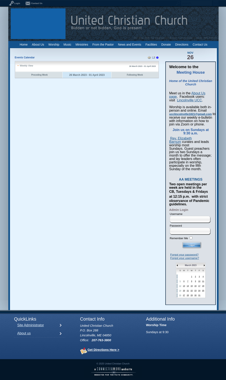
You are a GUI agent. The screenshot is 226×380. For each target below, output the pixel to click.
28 (188, 295)
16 (195, 286)
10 (199, 281)
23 (195, 290)
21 (188, 290)
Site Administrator (30, 325)
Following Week (135, 75)
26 (180, 295)
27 (184, 295)
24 (199, 290)
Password (176, 225)
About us (24, 333)
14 (188, 286)
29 (191, 295)
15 (191, 286)
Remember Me (179, 238)
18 (203, 286)
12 (180, 286)
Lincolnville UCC (189, 100)
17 (199, 286)
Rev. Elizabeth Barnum (180, 140)
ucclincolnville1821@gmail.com (190, 114)
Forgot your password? (184, 254)
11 (203, 281)
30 (195, 295)
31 (199, 295)
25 (203, 290)
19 (180, 290)
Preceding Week (39, 75)
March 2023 (190, 265)
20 (184, 290)
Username (176, 214)
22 (191, 290)
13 (184, 286)
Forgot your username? (184, 258)
